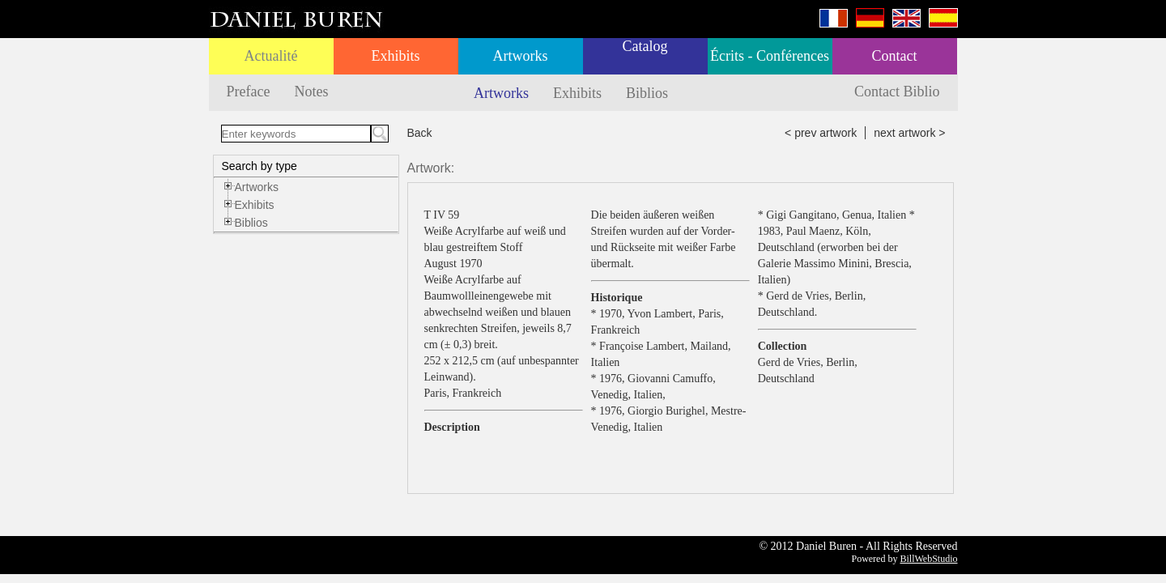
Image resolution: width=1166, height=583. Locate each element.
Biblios (647, 93)
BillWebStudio (928, 558)
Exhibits (395, 56)
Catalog (645, 46)
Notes (311, 91)
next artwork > (909, 132)
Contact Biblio (897, 91)
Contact (894, 56)
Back (419, 132)
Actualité (271, 56)
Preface (248, 91)
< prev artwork (821, 132)
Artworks (520, 56)
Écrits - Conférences (769, 56)
